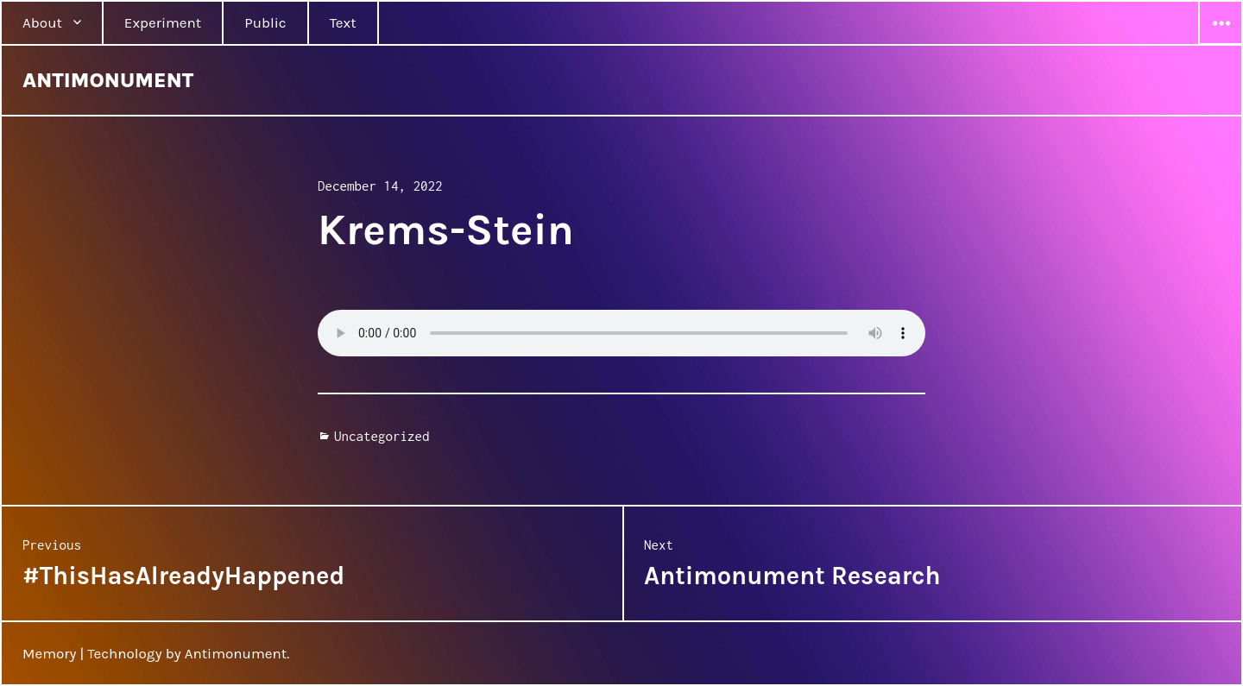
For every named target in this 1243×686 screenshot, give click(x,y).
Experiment (162, 22)
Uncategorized (382, 436)
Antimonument (236, 653)
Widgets (1220, 44)
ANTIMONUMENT (107, 80)
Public (265, 22)
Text (343, 22)
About (42, 22)
